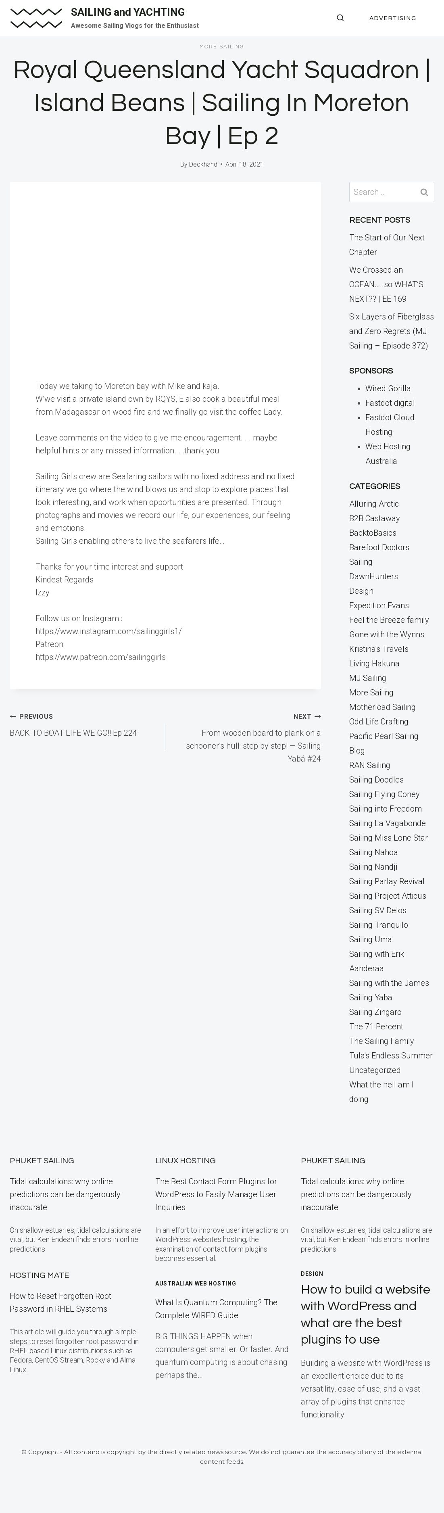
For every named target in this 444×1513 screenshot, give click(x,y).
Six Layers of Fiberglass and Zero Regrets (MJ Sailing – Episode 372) (391, 331)
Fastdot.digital (390, 403)
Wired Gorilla (388, 388)
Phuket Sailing (42, 1161)
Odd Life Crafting (379, 721)
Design (361, 591)
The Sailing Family (381, 1041)
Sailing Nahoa (373, 852)
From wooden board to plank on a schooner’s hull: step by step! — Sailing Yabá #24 (247, 737)
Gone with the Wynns (386, 634)
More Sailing (222, 47)
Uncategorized (375, 1070)
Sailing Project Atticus (387, 896)
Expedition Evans (379, 605)
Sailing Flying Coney (384, 794)
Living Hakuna (374, 663)
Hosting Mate (39, 1275)
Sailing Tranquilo (378, 925)
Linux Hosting (185, 1161)
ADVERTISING (392, 18)
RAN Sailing (369, 765)
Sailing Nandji (373, 867)
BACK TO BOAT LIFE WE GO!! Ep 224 (83, 724)
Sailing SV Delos (377, 910)
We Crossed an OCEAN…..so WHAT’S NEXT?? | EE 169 (386, 284)
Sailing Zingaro (375, 1012)
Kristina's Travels (379, 649)
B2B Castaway (374, 518)
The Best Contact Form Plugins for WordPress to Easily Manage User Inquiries (216, 1194)
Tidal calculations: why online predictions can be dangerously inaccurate (65, 1194)
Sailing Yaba (370, 997)
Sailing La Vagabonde (387, 823)
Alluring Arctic (374, 504)
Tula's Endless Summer (391, 1055)
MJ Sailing (367, 678)
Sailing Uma (370, 939)
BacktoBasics (372, 533)
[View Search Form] (340, 18)
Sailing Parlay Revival (387, 881)
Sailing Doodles (376, 780)
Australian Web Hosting (195, 1283)
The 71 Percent (376, 1026)
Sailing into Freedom (385, 809)
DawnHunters (373, 576)
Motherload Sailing (382, 707)
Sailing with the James (389, 983)
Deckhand (203, 164)
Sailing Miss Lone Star (388, 838)
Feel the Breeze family (389, 620)
